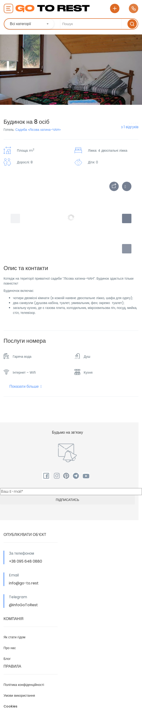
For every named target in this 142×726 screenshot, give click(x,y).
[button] (126, 248)
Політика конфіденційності (24, 684)
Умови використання (19, 695)
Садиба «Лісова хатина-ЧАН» (38, 129)
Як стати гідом (14, 637)
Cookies (10, 706)
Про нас (10, 648)
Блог (7, 658)
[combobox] (30, 24)
